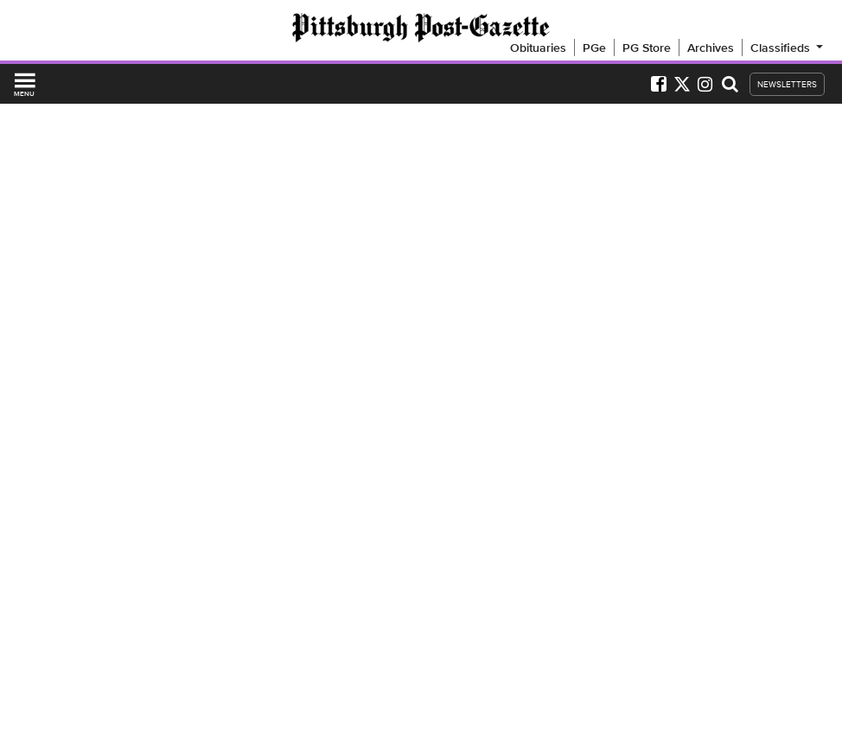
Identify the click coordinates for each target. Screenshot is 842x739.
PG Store (646, 47)
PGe (594, 47)
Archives (710, 47)
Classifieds (788, 47)
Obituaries (538, 47)
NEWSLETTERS (787, 84)
